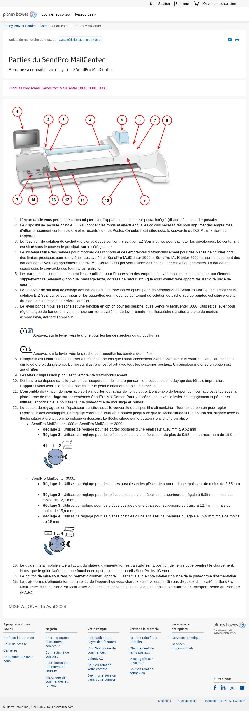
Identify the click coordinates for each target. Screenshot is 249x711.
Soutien (164, 3)
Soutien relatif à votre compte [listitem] (100, 667)
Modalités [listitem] (164, 700)
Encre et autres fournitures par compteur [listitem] (57, 642)
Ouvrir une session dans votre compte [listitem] (102, 677)
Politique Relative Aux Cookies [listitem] (225, 700)
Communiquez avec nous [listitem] (18, 659)
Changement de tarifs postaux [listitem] (142, 650)
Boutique (182, 3)
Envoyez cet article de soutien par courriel (229, 39)
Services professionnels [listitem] (183, 646)
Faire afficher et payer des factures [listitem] (102, 640)
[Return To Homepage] (20, 14)
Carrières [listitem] (10, 650)
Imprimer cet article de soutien (237, 39)
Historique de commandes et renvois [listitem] (56, 681)
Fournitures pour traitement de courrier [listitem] (58, 667)
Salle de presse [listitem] (15, 644)
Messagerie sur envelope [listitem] (141, 661)
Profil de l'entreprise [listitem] (18, 638)
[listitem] (215, 687)
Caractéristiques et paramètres (80, 39)
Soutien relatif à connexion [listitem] (142, 671)
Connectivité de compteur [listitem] (57, 654)
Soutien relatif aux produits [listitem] (143, 640)
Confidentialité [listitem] (188, 700)
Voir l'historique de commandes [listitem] (102, 650)
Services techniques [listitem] (187, 638)
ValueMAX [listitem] (95, 659)
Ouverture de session (219, 3)
